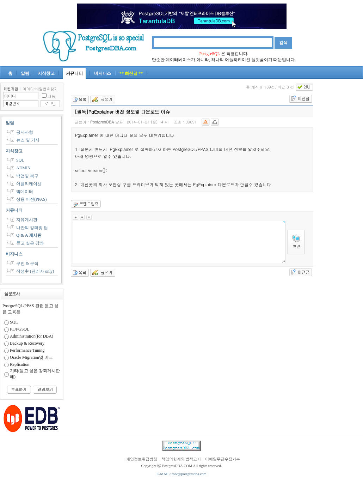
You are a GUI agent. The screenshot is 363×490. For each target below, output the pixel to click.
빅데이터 (24, 191)
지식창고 (46, 73)
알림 (25, 73)
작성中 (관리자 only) (35, 271)
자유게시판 (26, 219)
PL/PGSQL (19, 329)
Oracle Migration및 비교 (31, 357)
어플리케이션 (29, 183)
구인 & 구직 (27, 263)
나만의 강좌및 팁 (32, 227)
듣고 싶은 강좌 (30, 243)
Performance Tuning (27, 350)
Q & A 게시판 (29, 235)
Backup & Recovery (27, 343)
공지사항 (24, 132)
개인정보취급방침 (141, 459)
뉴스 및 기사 (27, 140)
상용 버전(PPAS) (31, 199)
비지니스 (102, 73)
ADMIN (23, 167)
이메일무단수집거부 (222, 459)
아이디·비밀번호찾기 (40, 88)
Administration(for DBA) (31, 336)
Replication (19, 364)
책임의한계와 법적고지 (181, 459)
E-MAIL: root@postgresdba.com (181, 474)
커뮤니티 (74, 73)
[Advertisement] (342, 188)
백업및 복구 (27, 176)
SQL (20, 160)
